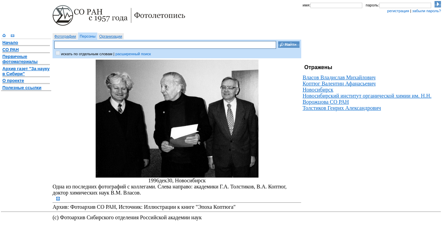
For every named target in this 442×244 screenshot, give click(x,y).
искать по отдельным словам (86, 54)
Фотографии (65, 36)
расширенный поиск (133, 54)
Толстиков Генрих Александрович (342, 108)
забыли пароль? (426, 11)
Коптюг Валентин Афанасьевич (339, 83)
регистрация (398, 11)
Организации (110, 36)
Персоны (88, 36)
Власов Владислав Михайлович (339, 77)
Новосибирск (318, 90)
